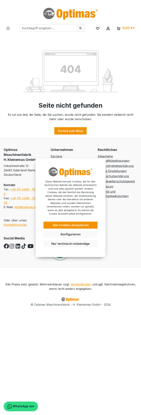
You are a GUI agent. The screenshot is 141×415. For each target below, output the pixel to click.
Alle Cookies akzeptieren (71, 225)
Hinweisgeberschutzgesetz (116, 181)
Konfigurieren (71, 234)
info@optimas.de (25, 207)
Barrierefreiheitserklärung (116, 166)
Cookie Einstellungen (112, 171)
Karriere (56, 156)
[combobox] (48, 28)
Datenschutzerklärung (113, 176)
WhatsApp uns (20, 406)
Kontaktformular (15, 225)
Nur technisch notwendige (70, 244)
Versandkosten (80, 284)
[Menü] (8, 28)
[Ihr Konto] (108, 28)
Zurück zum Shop (70, 131)
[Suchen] (80, 28)
